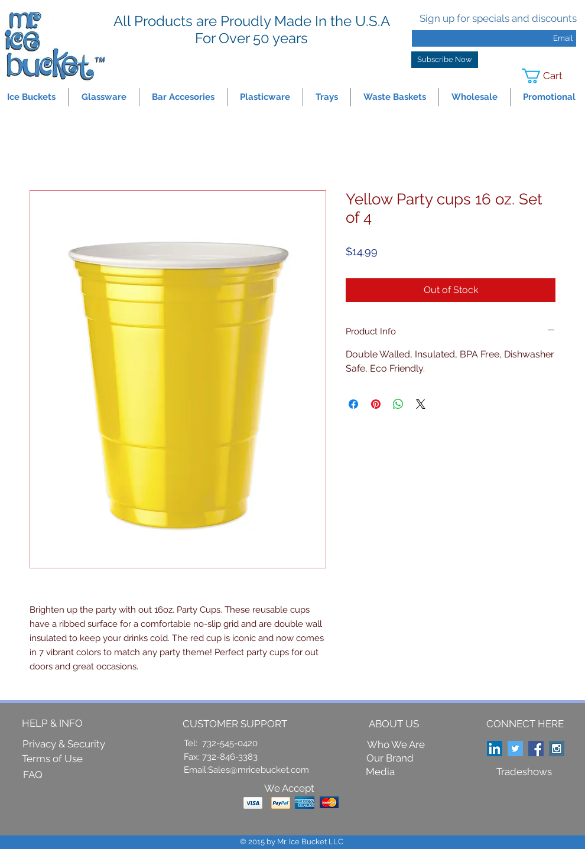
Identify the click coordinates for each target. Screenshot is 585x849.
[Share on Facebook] (353, 404)
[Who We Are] (396, 744)
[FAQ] (32, 774)
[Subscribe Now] (444, 59)
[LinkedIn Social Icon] (494, 748)
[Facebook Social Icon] (536, 748)
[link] (550, 76)
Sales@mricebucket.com (258, 770)
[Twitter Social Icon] (515, 748)
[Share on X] (421, 404)
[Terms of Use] (52, 759)
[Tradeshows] (524, 772)
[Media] (380, 772)
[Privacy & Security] (64, 744)
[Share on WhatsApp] (398, 404)
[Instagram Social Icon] (556, 748)
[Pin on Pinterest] (376, 404)
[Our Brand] (390, 758)
